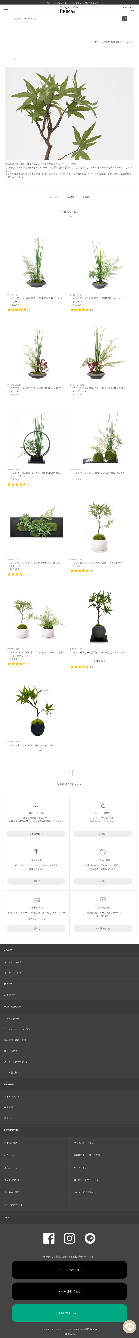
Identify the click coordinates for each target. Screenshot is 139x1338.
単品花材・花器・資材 (15, 1040)
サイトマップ (80, 1167)
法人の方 (8, 984)
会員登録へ (37, 834)
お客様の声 (9, 994)
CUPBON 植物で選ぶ (111, 41)
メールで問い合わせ (69, 1291)
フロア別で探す (11, 1072)
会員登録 (8, 1107)
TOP (94, 41)
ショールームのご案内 (69, 1269)
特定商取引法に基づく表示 (87, 1155)
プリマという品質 (13, 962)
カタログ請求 (13, 1204)
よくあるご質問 (12, 1192)
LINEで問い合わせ (69, 1313)
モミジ (129, 41)
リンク (36, 269)
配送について (10, 1155)
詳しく (104, 834)
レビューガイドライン (85, 1192)
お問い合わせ (103, 928)
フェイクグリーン (13, 1018)
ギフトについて (12, 1180)
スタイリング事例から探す (17, 1061)
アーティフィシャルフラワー (18, 1029)
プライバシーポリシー (85, 1143)
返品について (10, 1167)
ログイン (8, 1118)
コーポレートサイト (86, 1180)
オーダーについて (13, 973)
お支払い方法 (10, 1143)
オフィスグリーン (13, 1051)
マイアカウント (11, 1096)
